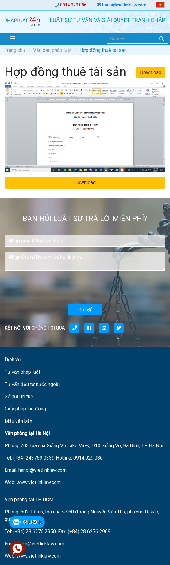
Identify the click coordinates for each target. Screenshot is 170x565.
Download (150, 72)
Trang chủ (15, 50)
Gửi (85, 310)
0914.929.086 (73, 4)
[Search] (137, 39)
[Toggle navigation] (12, 38)
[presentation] (51, 288)
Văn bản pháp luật (52, 50)
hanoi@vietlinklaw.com (124, 4)
